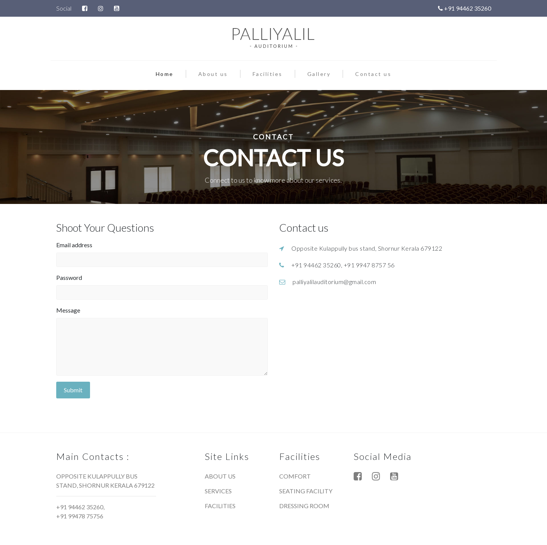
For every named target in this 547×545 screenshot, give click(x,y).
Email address (74, 244)
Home (171, 73)
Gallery (319, 74)
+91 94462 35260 (464, 8)
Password (69, 277)
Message (68, 310)
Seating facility (305, 490)
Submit (73, 389)
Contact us (373, 74)
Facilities (268, 74)
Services (218, 490)
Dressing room (304, 505)
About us (213, 74)
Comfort (295, 476)
